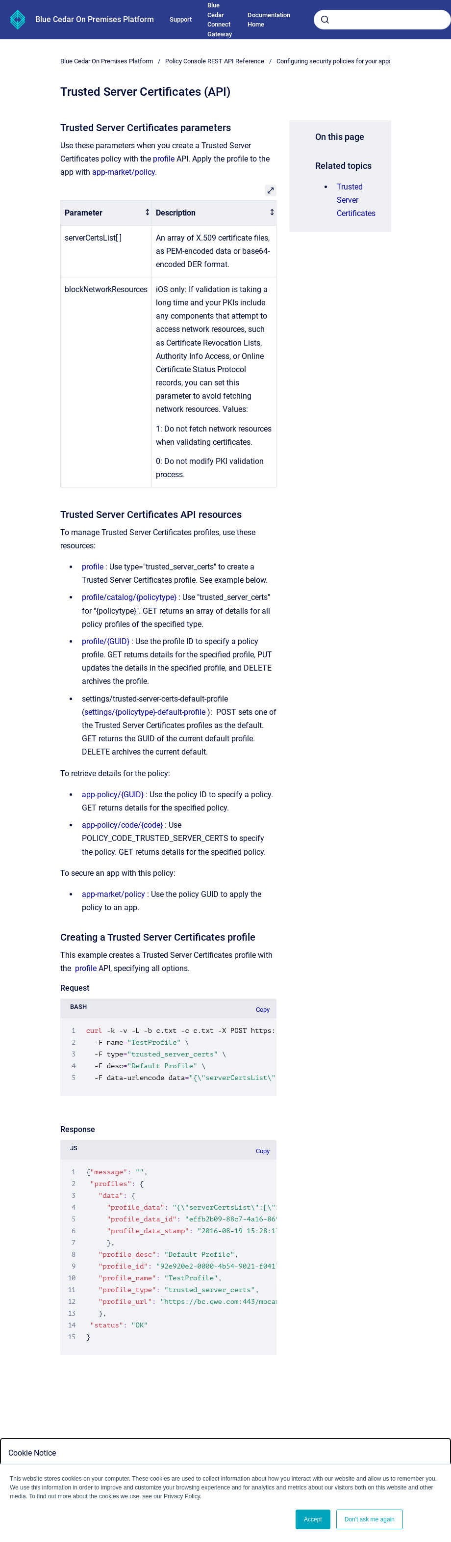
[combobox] (382, 19)
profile (164, 158)
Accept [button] (313, 1519)
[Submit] (325, 19)
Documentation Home (269, 19)
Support (181, 19)
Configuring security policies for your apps (334, 61)
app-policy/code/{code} (122, 825)
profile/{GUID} (105, 641)
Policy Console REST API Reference (214, 61)
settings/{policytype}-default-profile (144, 712)
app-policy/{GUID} (113, 794)
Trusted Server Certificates (356, 200)
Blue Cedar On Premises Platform (94, 19)
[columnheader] (105, 213)
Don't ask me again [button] (370, 1519)
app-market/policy (123, 172)
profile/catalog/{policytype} (129, 597)
